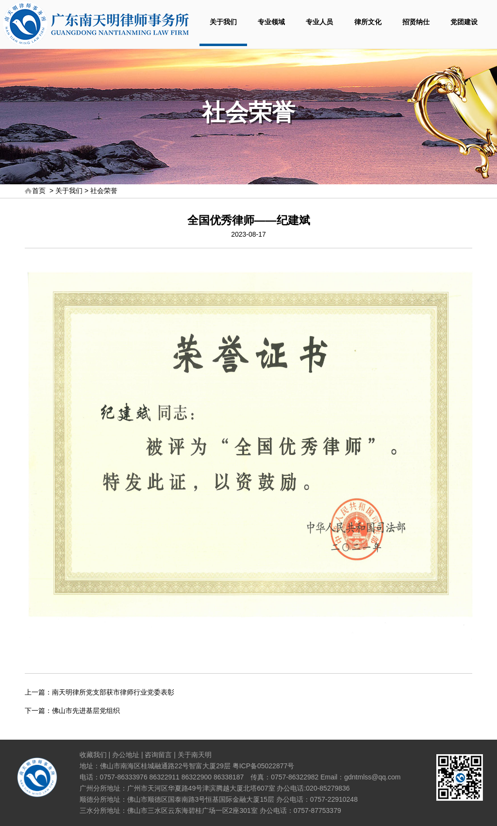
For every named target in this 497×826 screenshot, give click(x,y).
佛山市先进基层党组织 (86, 710)
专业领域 (271, 22)
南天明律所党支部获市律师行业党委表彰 (113, 692)
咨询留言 (158, 755)
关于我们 (223, 22)
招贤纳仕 (416, 22)
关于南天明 (195, 755)
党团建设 (464, 22)
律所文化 (367, 22)
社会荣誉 (103, 190)
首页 (39, 190)
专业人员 (319, 22)
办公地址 (125, 755)
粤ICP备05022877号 (263, 766)
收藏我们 (93, 755)
